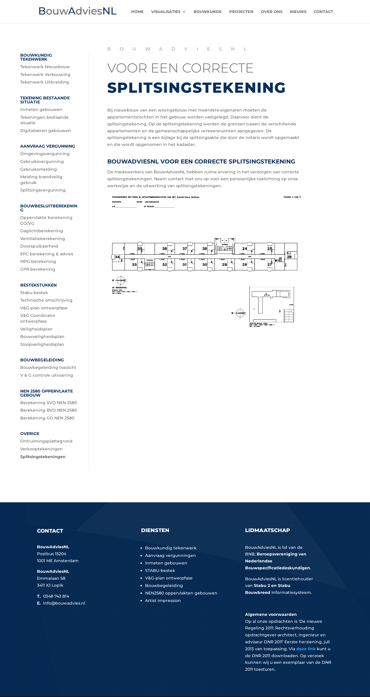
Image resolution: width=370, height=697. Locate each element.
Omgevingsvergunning (45, 153)
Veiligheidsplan (36, 329)
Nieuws (298, 12)
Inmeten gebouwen (41, 109)
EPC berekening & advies (46, 254)
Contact (323, 12)
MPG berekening (38, 261)
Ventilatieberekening (42, 238)
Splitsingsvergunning (43, 190)
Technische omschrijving (46, 300)
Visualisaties (165, 12)
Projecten (241, 12)
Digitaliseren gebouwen (45, 130)
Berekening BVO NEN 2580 (48, 410)
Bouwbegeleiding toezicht (48, 367)
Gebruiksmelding (38, 169)
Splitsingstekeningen (43, 456)
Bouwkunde (208, 12)
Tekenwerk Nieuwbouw (45, 66)
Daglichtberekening (41, 230)
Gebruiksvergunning (42, 161)
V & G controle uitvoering (46, 375)
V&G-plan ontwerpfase (44, 308)
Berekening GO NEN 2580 (47, 418)
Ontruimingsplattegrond (46, 441)
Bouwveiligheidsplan (42, 336)
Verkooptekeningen (41, 448)
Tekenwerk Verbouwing (45, 74)
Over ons (271, 12)
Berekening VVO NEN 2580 (48, 402)
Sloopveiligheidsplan (42, 344)
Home (137, 12)
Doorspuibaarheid (39, 246)
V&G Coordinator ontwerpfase (38, 318)
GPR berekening (37, 269)
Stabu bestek (34, 292)
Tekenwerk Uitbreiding (44, 82)
